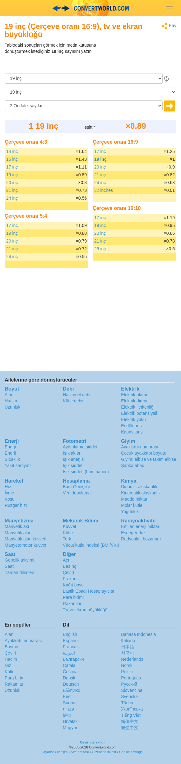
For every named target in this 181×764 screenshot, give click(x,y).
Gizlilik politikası (104, 752)
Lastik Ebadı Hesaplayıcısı (88, 591)
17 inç (12, 166)
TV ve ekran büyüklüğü (85, 609)
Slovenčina (131, 690)
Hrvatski (71, 721)
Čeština (70, 671)
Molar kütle (131, 505)
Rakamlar (72, 603)
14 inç (12, 151)
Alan (9, 394)
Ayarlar (48, 752)
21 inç (12, 190)
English (70, 634)
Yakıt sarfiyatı (18, 465)
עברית (68, 708)
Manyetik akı (17, 526)
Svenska (129, 696)
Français (71, 646)
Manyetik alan (18, 532)
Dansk (69, 677)
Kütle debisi (74, 400)
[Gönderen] (84, 78)
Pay (169, 26)
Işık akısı (71, 453)
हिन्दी (67, 715)
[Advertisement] (137, 57)
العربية (69, 653)
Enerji (10, 446)
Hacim (11, 400)
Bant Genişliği (76, 486)
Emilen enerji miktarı (140, 526)
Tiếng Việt (131, 715)
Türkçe (127, 702)
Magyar (70, 727)
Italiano (128, 640)
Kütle (68, 532)
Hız (8, 486)
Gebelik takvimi (19, 560)
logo (90, 8)
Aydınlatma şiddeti (80, 446)
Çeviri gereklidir (93, 742)
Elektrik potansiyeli (139, 413)
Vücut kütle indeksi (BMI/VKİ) (91, 545)
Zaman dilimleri (19, 572)
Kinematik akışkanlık (141, 492)
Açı (66, 560)
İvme (9, 492)
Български (73, 659)
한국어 (127, 653)
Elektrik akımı (134, 394)
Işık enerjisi (74, 459)
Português (131, 677)
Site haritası (80, 752)
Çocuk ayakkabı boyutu (143, 453)
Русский (129, 684)
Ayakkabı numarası (139, 446)
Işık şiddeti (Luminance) (86, 471)
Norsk (126, 665)
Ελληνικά (71, 690)
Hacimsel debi (76, 394)
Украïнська (132, 708)
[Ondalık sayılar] (84, 105)
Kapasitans (131, 431)
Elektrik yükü (133, 419)
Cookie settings (130, 752)
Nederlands (132, 659)
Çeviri (68, 572)
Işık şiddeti (73, 465)
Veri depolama (77, 492)
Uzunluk (13, 407)
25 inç (100, 248)
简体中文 (129, 721)
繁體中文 (129, 727)
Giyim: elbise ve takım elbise (148, 459)
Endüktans (131, 425)
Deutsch (71, 684)
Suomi (69, 702)
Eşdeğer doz (133, 532)
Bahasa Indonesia (138, 634)
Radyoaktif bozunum (141, 538)
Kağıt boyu (73, 584)
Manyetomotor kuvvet (25, 545)
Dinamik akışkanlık (139, 486)
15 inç (12, 159)
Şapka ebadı (133, 465)
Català (69, 665)
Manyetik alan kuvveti (25, 538)
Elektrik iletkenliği (137, 407)
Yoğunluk (130, 511)
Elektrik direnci (135, 400)
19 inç (12, 174)
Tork (67, 538)
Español (71, 640)
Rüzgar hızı (16, 505)
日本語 (127, 646)
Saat (9, 566)
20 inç (12, 182)
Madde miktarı (135, 499)
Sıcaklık (12, 459)
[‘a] (90, 92)
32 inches (103, 190)
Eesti (67, 696)
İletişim (62, 752)
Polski (126, 671)
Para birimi (73, 597)
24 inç (12, 198)
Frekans (71, 578)
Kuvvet (69, 526)
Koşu (10, 499)
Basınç (69, 566)
